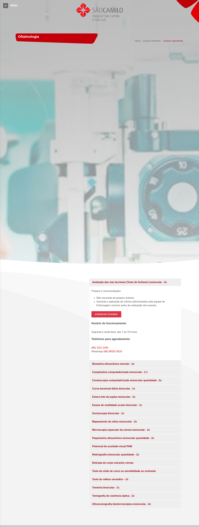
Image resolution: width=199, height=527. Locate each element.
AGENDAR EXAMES (106, 314)
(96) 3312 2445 (99, 347)
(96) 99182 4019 (113, 351)
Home (137, 41)
